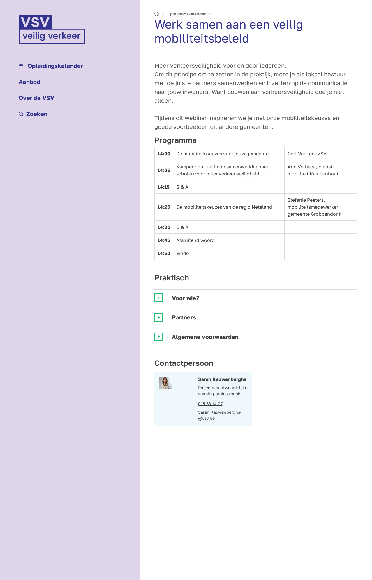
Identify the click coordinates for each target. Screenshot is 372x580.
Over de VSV (36, 97)
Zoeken (33, 113)
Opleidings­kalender (51, 65)
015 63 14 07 (210, 403)
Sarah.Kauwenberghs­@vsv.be (219, 415)
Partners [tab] (184, 317)
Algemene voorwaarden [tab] (205, 336)
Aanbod (29, 81)
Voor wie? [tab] (185, 298)
